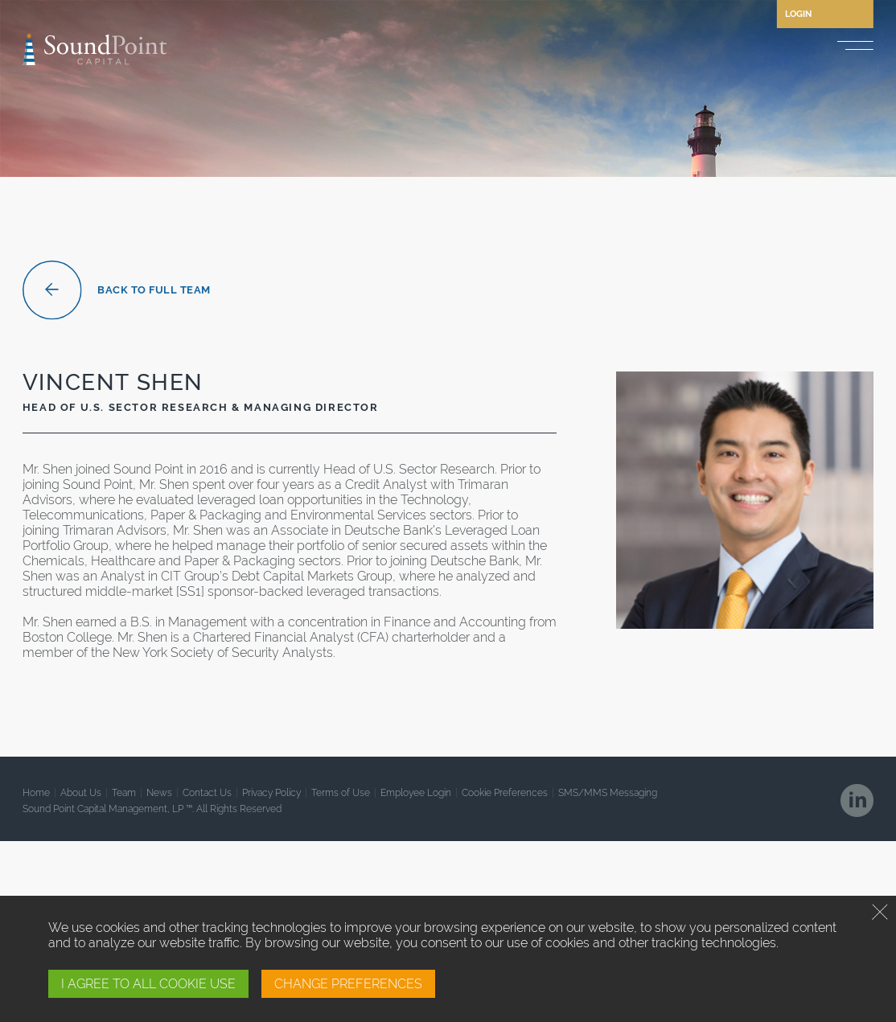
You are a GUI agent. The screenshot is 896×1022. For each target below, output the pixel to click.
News (159, 792)
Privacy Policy (271, 792)
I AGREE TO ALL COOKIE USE (148, 983)
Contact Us (207, 792)
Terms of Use (340, 792)
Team (124, 792)
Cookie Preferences (505, 792)
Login (798, 14)
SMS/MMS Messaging (607, 792)
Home (36, 792)
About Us (80, 792)
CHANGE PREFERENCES (348, 983)
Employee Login (415, 792)
